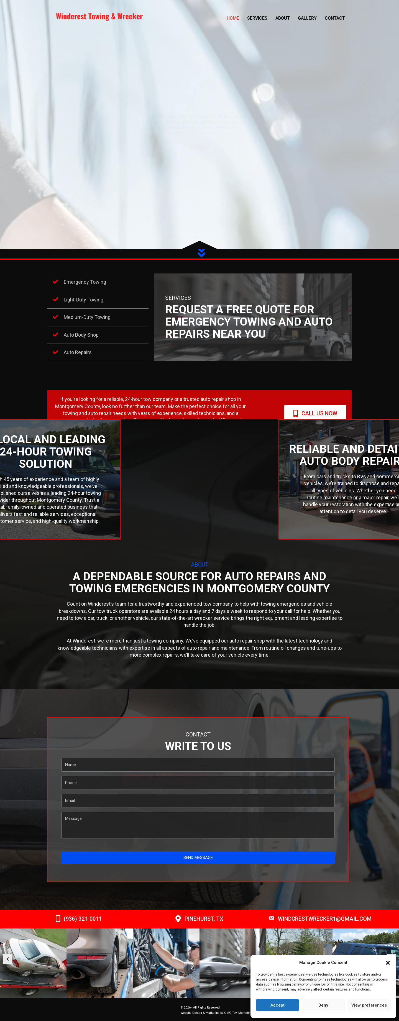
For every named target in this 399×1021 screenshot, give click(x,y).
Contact (335, 18)
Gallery (307, 18)
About (282, 18)
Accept (277, 1005)
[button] (388, 963)
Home (233, 18)
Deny (323, 1005)
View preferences (369, 1005)
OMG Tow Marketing (238, 1013)
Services (257, 18)
